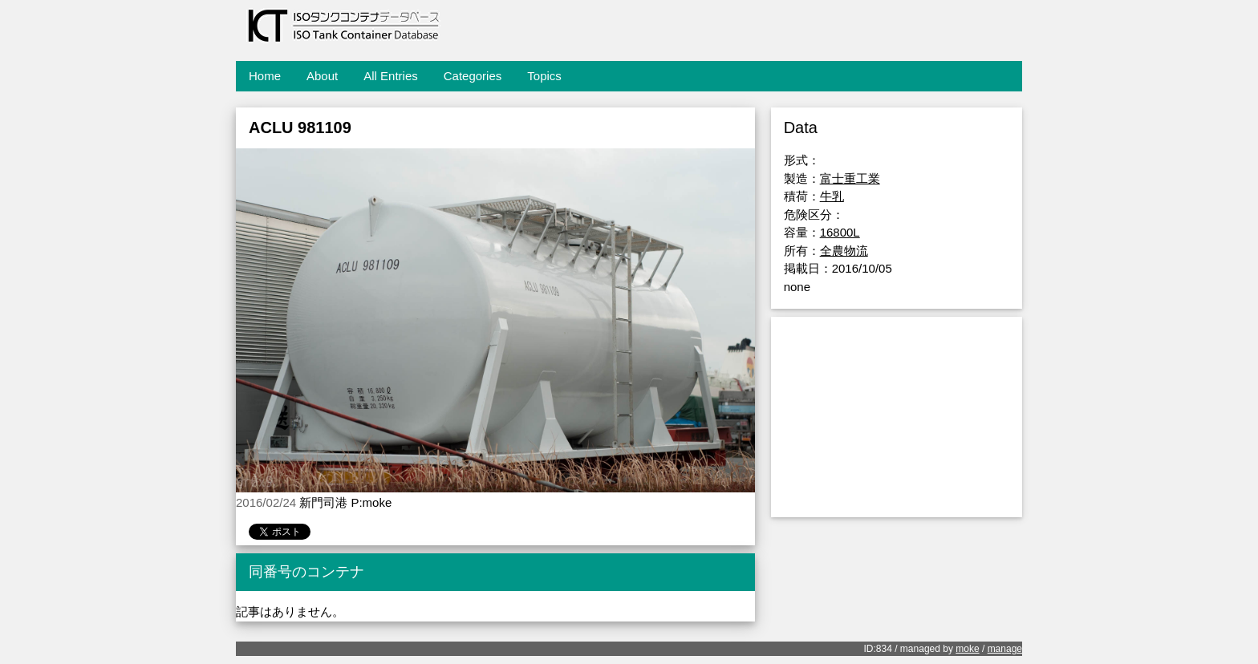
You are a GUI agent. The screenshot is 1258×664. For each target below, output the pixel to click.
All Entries (390, 76)
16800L (840, 232)
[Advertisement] (896, 417)
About (322, 76)
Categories (473, 76)
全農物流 (844, 250)
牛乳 (832, 196)
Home (265, 76)
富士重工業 (850, 178)
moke (967, 648)
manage (1005, 648)
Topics (544, 76)
